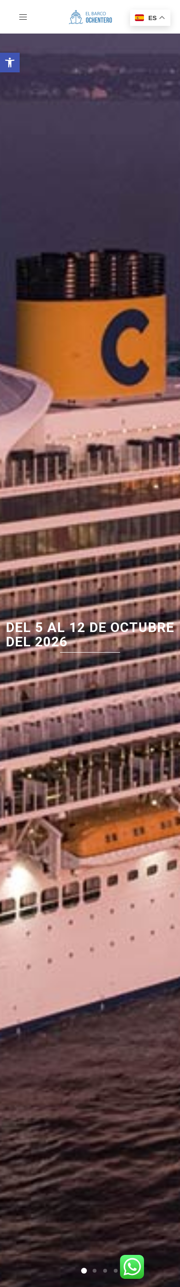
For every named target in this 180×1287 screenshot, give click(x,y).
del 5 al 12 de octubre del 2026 (90, 635)
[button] (10, 62)
